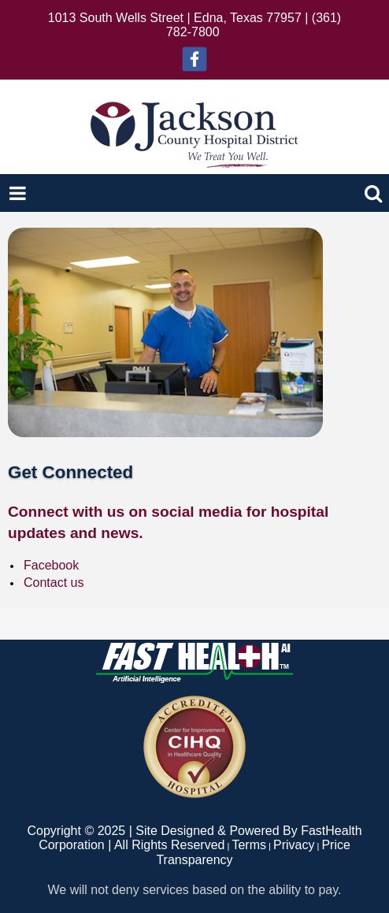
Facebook (51, 565)
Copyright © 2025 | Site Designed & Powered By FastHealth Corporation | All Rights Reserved (194, 838)
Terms (249, 845)
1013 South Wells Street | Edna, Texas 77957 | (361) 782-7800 (194, 25)
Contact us (53, 582)
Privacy (293, 845)
